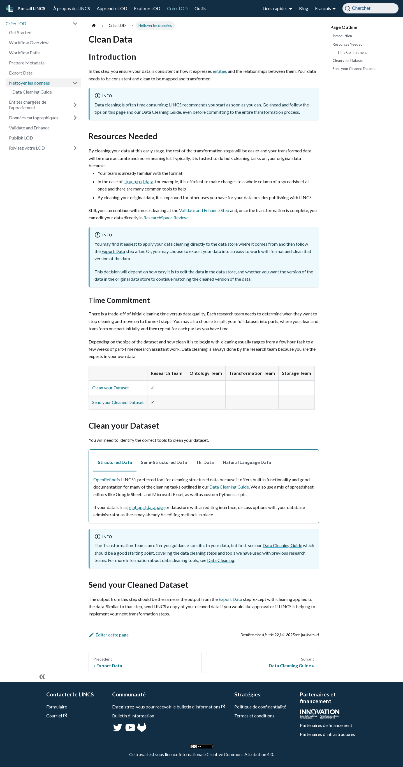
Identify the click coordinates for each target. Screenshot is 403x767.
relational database (146, 507)
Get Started (20, 32)
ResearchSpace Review (165, 217)
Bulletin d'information (133, 715)
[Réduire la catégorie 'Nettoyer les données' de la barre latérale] (75, 82)
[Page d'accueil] (94, 25)
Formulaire (56, 706)
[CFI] (320, 717)
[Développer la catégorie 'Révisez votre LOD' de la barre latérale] (75, 147)
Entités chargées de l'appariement (27, 104)
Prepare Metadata (27, 62)
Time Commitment (352, 52)
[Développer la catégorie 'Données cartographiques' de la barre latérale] (75, 117)
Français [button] (323, 8)
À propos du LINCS (71, 8)
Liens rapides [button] (275, 8)
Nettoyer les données (29, 82)
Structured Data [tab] (115, 462)
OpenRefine (104, 479)
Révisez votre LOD (27, 147)
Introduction (342, 36)
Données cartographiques (33, 117)
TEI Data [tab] (205, 462)
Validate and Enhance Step (204, 210)
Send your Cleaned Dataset (118, 402)
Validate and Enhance (29, 127)
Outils (200, 8)
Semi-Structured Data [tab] (164, 462)
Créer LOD (177, 8)
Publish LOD (21, 137)
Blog (303, 8)
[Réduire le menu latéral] (42, 676)
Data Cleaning (220, 560)
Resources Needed (348, 44)
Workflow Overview (28, 42)
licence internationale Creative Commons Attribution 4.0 (219, 754)
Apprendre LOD (112, 8)
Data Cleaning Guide (32, 91)
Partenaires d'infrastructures (327, 734)
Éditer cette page (109, 634)
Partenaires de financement (326, 725)
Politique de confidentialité (260, 706)
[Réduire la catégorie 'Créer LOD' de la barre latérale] (75, 23)
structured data (138, 181)
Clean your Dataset (110, 387)
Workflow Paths (25, 52)
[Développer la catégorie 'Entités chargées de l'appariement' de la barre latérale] (75, 104)
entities (220, 71)
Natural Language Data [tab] (247, 462)
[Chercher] (370, 8)
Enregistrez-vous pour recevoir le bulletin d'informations (168, 706)
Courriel (56, 715)
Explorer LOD (147, 8)
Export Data (21, 72)
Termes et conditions (254, 715)
